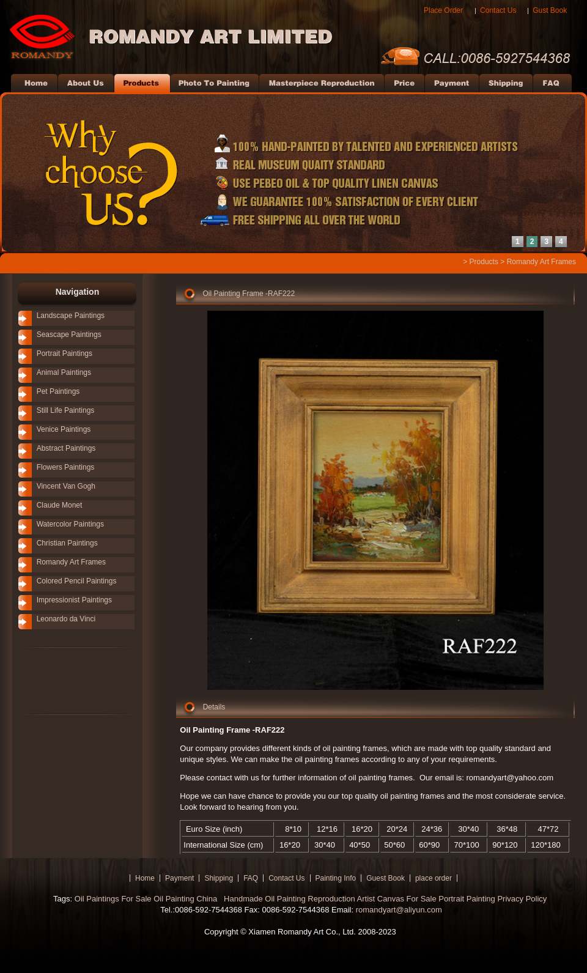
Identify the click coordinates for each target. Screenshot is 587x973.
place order (433, 878)
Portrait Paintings (64, 353)
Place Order (443, 10)
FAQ (250, 878)
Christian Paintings (67, 543)
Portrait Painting (466, 898)
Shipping (218, 878)
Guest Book (385, 878)
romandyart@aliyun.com (399, 909)
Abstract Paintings (66, 448)
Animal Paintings (64, 372)
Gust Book (550, 10)
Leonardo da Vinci (66, 619)
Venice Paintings (64, 429)
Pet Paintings (58, 391)
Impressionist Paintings (74, 600)
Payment (179, 878)
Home (145, 878)
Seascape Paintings (69, 334)
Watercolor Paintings (70, 524)
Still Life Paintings (66, 410)
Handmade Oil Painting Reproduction (288, 898)
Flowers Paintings (66, 467)
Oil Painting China (186, 898)
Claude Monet (60, 505)
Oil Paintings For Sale (113, 898)
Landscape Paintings (71, 315)
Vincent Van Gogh (66, 486)
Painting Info (336, 878)
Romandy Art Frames (541, 261)
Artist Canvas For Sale (397, 898)
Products (484, 261)
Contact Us (498, 10)
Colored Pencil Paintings (77, 581)
